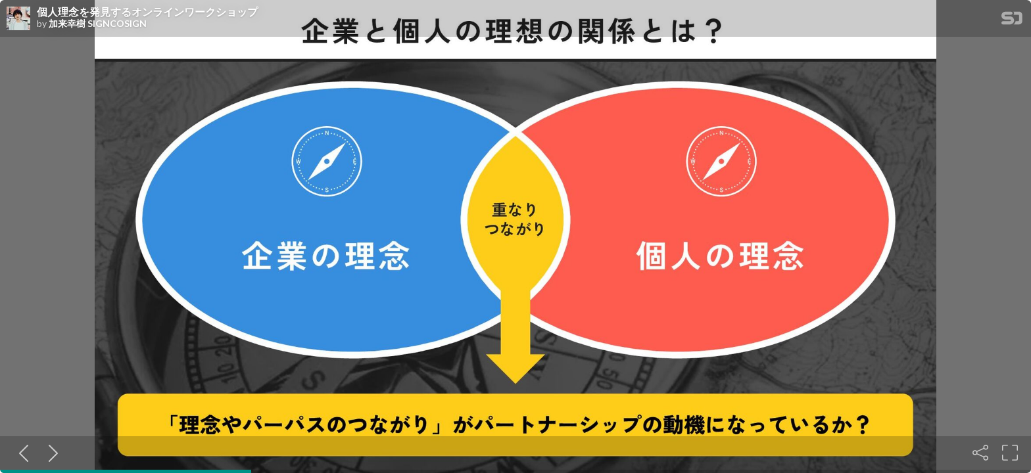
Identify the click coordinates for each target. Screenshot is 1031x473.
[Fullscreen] (1009, 452)
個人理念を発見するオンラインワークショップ (147, 12)
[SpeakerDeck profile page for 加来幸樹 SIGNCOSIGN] (18, 19)
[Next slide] (50, 452)
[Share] (980, 452)
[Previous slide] (21, 452)
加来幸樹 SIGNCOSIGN (98, 23)
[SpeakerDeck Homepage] (1011, 20)
